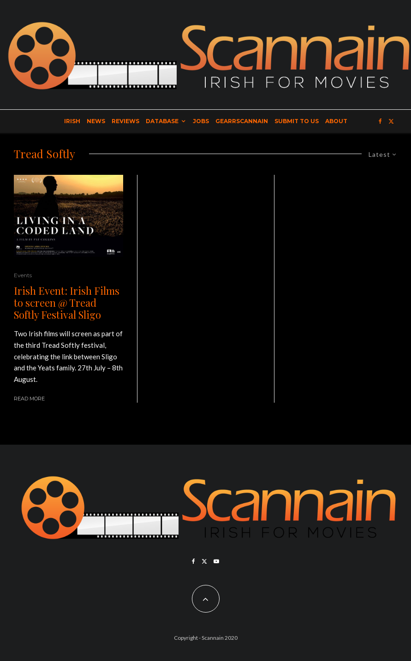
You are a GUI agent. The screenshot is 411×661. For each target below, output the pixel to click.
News (96, 121)
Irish (72, 121)
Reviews (125, 121)
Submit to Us (296, 121)
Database (162, 121)
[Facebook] (380, 121)
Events (23, 275)
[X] (391, 121)
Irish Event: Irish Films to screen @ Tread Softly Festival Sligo (66, 303)
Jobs (201, 121)
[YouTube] (216, 561)
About (336, 121)
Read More (29, 398)
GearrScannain (241, 121)
